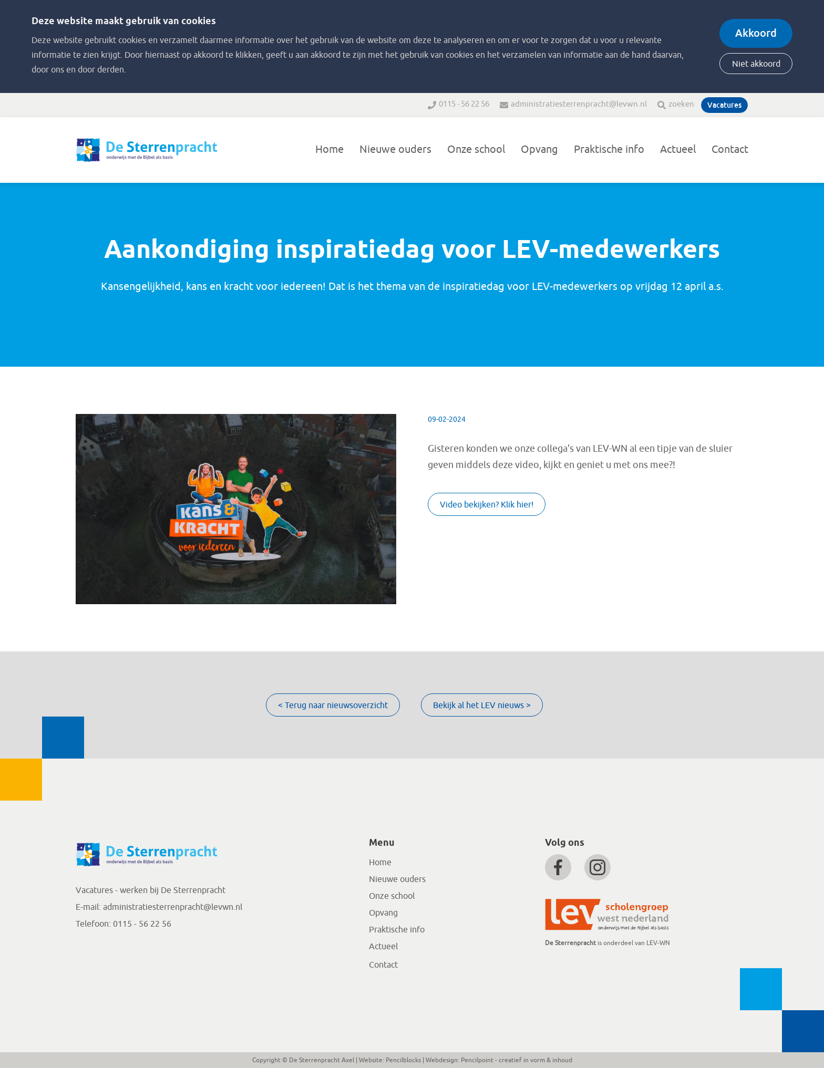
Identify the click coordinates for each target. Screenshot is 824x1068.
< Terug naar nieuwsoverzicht (333, 705)
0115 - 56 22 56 (464, 104)
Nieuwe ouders (395, 149)
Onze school (476, 149)
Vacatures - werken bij (118, 890)
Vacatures (724, 105)
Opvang (539, 149)
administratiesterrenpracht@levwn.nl (579, 104)
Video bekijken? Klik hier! (486, 505)
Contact (730, 149)
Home (329, 149)
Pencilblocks (403, 1060)
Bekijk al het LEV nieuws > (482, 705)
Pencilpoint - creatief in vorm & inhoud (516, 1060)
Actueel (678, 149)
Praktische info (609, 149)
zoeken (681, 104)
